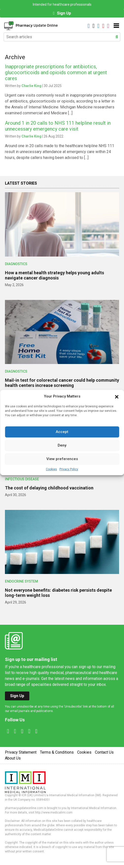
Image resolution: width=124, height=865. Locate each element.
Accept (62, 432)
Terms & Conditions (57, 752)
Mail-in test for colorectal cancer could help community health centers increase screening (62, 383)
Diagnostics (16, 264)
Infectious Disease (22, 479)
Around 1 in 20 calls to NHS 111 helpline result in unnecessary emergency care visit (58, 126)
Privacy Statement (20, 752)
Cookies (51, 469)
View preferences (62, 459)
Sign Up (64, 13)
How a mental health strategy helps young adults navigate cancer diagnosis (54, 275)
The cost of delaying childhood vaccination (49, 487)
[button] (116, 396)
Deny (62, 445)
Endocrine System (21, 581)
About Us (13, 758)
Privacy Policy (68, 469)
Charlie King (31, 86)
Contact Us (104, 752)
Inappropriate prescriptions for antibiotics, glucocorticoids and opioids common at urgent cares (56, 72)
